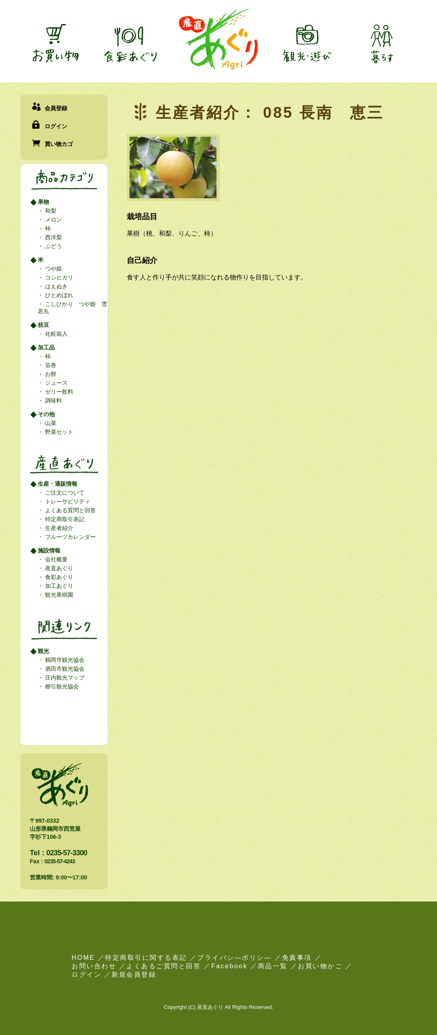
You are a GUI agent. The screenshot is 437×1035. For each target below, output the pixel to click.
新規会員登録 (133, 974)
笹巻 (49, 365)
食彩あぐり (58, 577)
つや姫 (52, 268)
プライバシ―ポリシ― (234, 957)
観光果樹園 (58, 594)
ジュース (55, 383)
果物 (43, 202)
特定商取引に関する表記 (146, 957)
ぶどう (52, 246)
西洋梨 (52, 237)
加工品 (46, 347)
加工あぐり (58, 586)
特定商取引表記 (64, 519)
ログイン (56, 126)
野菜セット (58, 432)
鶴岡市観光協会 (64, 660)
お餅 (49, 374)
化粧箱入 (55, 334)
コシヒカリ (58, 277)
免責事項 (297, 957)
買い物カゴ (59, 144)
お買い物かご (320, 966)
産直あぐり (58, 568)
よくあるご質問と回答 (163, 966)
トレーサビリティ (66, 501)
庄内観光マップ (64, 677)
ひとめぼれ (58, 295)
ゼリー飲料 (58, 391)
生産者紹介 (58, 528)
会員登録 (56, 108)
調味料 (52, 400)
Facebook (229, 966)
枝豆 (43, 325)
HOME (83, 957)
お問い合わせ (94, 966)
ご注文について (64, 492)
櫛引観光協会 (61, 686)
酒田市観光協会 (64, 668)
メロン (52, 219)
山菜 (49, 423)
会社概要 (55, 559)
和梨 (49, 210)
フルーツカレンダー (69, 537)
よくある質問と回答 (69, 510)
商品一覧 (273, 966)
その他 (46, 414)
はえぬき (55, 286)
